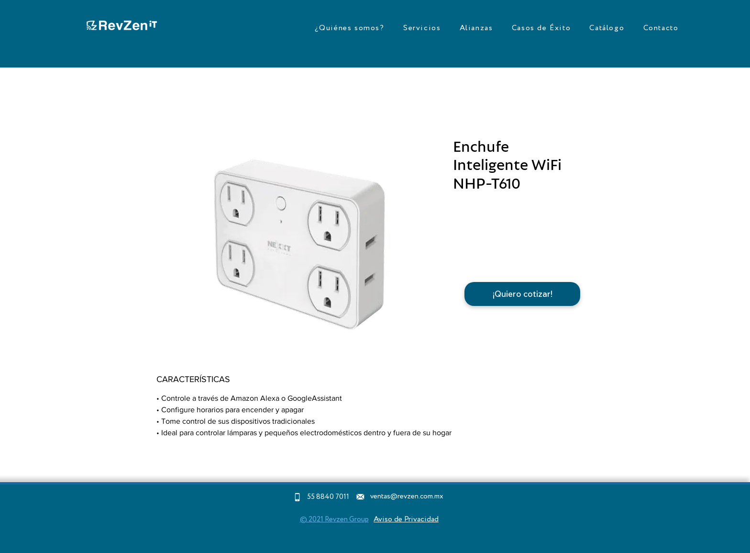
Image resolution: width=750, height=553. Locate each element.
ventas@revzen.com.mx (406, 496)
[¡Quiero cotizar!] (522, 294)
